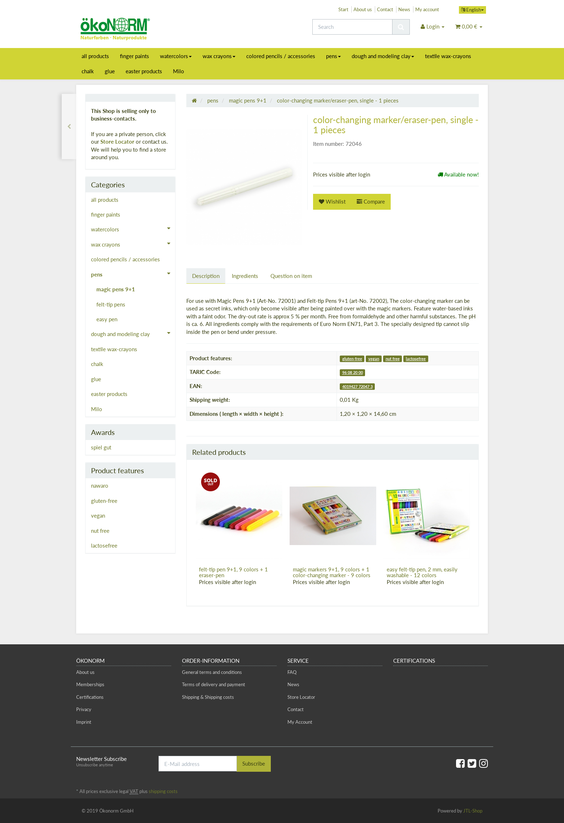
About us (362, 9)
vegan (373, 358)
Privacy (83, 709)
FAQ (291, 672)
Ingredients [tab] (245, 276)
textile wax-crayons (448, 56)
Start (343, 9)
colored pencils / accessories (280, 56)
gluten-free (352, 358)
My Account (299, 722)
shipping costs (163, 791)
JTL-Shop (472, 811)
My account (427, 9)
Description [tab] (206, 276)
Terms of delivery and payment (213, 684)
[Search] (352, 27)
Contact (385, 9)
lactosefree (416, 358)
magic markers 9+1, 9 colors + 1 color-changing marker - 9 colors (331, 572)
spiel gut (101, 447)
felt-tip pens (110, 304)
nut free (393, 358)
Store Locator (117, 141)
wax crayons (219, 56)
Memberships (90, 684)
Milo (178, 71)
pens (333, 56)
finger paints (134, 56)
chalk (88, 71)
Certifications (90, 697)
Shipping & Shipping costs (208, 697)
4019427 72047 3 (357, 386)
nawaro (99, 485)
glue (110, 71)
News (404, 9)
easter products (144, 71)
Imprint (83, 722)
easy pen (106, 319)
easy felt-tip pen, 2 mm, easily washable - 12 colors (422, 572)
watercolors (176, 56)
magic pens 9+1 (115, 289)
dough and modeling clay (383, 56)
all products (95, 56)
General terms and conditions (212, 672)
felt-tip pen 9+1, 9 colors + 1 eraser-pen (233, 572)
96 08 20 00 (352, 372)
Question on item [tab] (291, 276)
